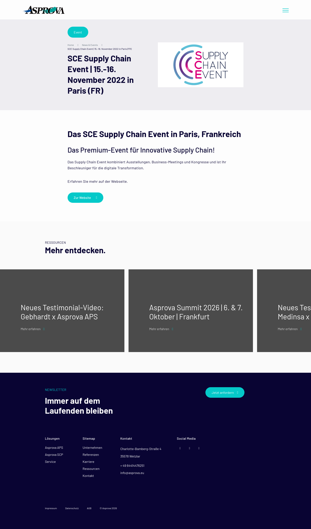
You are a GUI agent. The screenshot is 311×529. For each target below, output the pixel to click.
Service (50, 461)
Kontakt (88, 476)
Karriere (88, 461)
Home (71, 44)
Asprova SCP (54, 454)
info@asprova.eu (132, 473)
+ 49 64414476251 (132, 465)
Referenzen (91, 454)
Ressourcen (91, 468)
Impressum (51, 508)
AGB (89, 508)
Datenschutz (72, 508)
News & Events (90, 44)
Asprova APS (54, 447)
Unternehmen (92, 447)
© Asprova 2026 (108, 508)
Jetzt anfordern (225, 392)
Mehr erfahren (33, 329)
